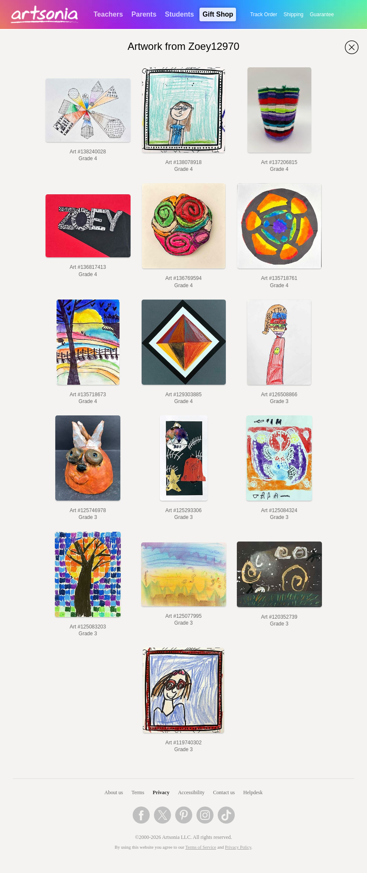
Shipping (294, 14)
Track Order (263, 14)
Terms (137, 792)
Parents (143, 14)
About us (114, 792)
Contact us (224, 792)
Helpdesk (252, 792)
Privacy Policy (238, 847)
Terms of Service (200, 847)
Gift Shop (217, 14)
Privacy (161, 792)
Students (179, 14)
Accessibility (191, 792)
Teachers (108, 14)
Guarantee (322, 14)
